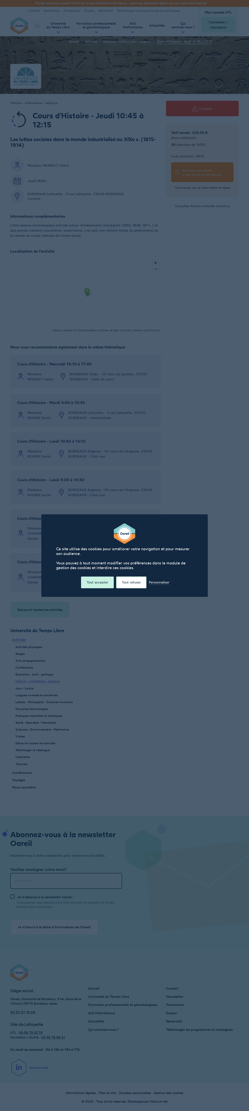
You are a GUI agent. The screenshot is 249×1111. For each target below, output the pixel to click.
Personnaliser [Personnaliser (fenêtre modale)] (159, 582)
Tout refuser (131, 582)
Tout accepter (97, 582)
